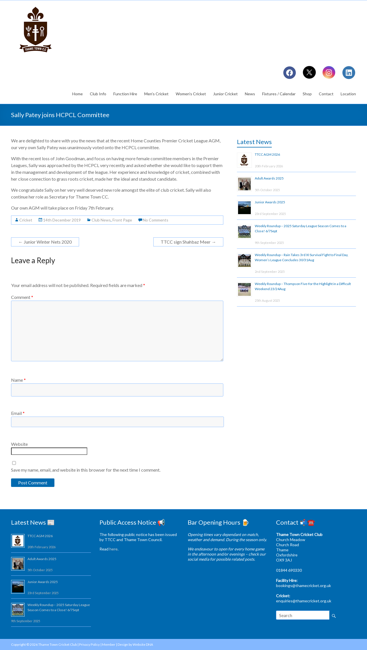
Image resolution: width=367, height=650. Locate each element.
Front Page (122, 220)
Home (77, 93)
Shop (307, 93)
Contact (326, 93)
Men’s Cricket (156, 93)
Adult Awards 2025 (269, 178)
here (113, 548)
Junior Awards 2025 (270, 202)
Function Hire (125, 93)
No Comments (155, 220)
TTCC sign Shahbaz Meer (188, 241)
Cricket (25, 220)
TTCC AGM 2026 (267, 154)
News (250, 93)
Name (18, 380)
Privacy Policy (89, 644)
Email (18, 413)
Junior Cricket (225, 93)
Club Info (98, 93)
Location (348, 93)
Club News (101, 220)
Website (19, 444)
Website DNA (143, 644)
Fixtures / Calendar (279, 93)
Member (108, 644)
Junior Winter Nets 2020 (45, 241)
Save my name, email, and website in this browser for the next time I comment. (85, 469)
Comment (22, 297)
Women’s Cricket (191, 93)
